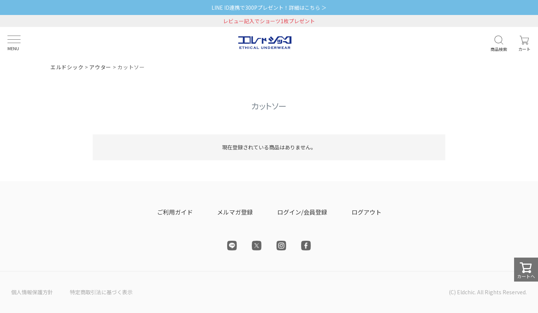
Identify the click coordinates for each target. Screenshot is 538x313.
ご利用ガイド (175, 211)
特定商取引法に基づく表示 (101, 292)
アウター (100, 67)
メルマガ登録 (235, 211)
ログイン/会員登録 (302, 211)
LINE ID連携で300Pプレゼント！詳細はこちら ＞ (269, 7)
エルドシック (66, 67)
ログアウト (366, 211)
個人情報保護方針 (32, 292)
